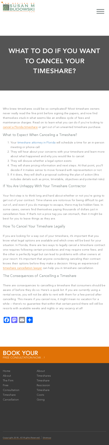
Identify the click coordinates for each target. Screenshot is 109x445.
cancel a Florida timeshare (20, 127)
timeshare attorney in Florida (36, 142)
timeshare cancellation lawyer (22, 268)
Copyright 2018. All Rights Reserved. (21, 438)
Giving (41, 399)
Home (6, 371)
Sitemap (47, 438)
